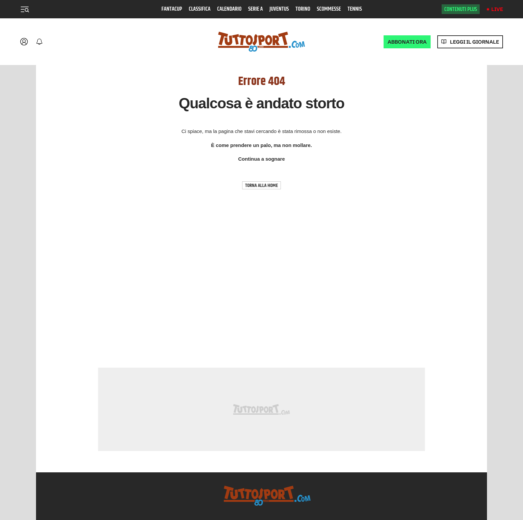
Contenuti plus (460, 9)
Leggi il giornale (474, 41)
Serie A (255, 9)
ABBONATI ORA (407, 41)
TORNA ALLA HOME (261, 185)
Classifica (199, 9)
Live (497, 9)
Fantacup (171, 9)
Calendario (229, 9)
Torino (303, 9)
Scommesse (329, 9)
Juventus (279, 9)
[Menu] (24, 9)
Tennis (355, 9)
